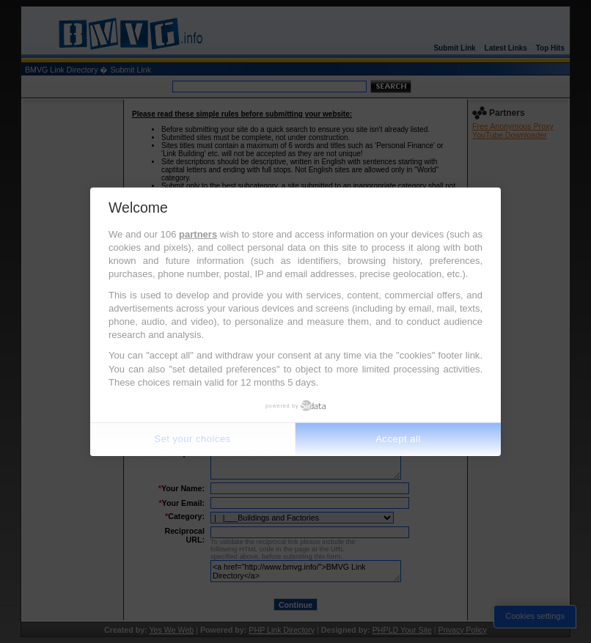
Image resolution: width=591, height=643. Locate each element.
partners (198, 234)
